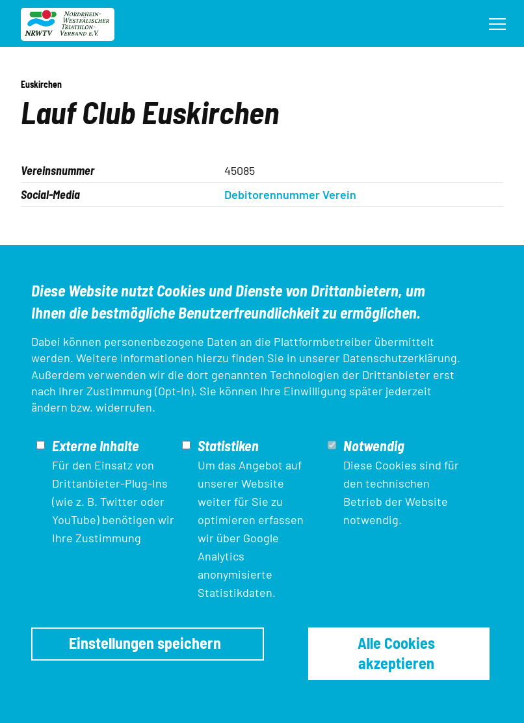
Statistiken (228, 445)
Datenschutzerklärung (400, 357)
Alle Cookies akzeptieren (396, 652)
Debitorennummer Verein (290, 194)
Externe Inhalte (95, 445)
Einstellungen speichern (145, 642)
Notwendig (373, 445)
